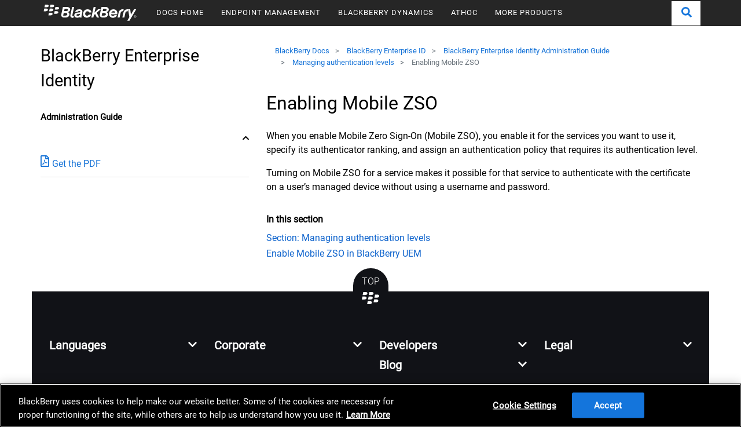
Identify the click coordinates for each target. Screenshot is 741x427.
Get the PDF (71, 163)
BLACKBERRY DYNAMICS (386, 12)
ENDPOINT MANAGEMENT (271, 12)
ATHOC (464, 12)
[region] (370, 405)
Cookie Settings (524, 405)
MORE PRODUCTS (529, 12)
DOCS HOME (180, 12)
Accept (608, 405)
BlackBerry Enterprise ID (386, 50)
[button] (686, 13)
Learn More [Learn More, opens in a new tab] (368, 415)
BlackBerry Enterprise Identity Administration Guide (526, 50)
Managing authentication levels (343, 62)
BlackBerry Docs (302, 50)
